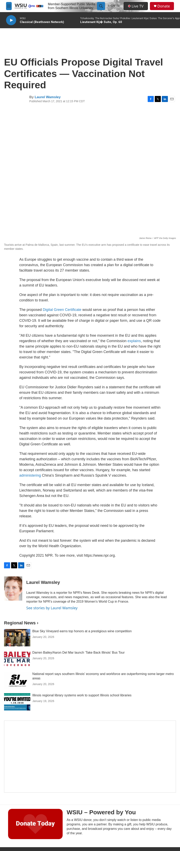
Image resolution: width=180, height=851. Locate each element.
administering (30, 475)
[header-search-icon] (101, 6)
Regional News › (21, 622)
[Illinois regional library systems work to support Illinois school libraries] (17, 701)
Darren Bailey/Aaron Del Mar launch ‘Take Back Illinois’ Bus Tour (78, 652)
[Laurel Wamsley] (13, 588)
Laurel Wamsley (48, 97)
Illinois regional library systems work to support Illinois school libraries (82, 695)
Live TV (135, 6)
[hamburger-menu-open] (9, 6)
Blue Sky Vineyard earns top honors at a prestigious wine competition (82, 631)
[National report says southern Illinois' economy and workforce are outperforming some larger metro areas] (17, 680)
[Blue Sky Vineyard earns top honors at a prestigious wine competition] (17, 637)
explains (134, 341)
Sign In (114, 5)
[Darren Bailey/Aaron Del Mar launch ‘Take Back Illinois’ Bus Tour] (17, 659)
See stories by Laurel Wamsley (52, 607)
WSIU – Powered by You (101, 812)
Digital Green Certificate (62, 310)
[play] (11, 20)
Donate (163, 6)
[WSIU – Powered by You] (35, 824)
